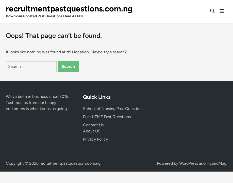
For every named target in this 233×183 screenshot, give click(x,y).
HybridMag (216, 163)
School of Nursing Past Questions (113, 108)
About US (92, 131)
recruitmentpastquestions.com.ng (69, 8)
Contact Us (93, 125)
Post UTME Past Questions (107, 116)
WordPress (188, 163)
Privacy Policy (95, 139)
